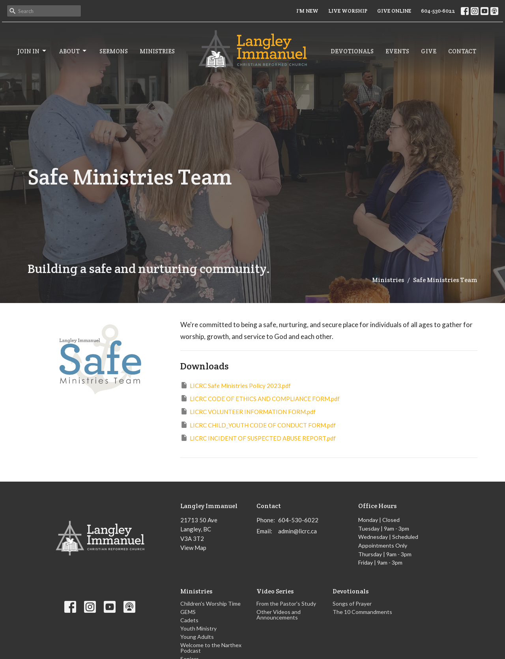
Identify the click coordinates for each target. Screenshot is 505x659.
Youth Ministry (198, 628)
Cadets (189, 620)
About (73, 51)
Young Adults (197, 636)
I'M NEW (307, 11)
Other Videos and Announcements (278, 614)
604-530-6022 (438, 11)
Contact (462, 51)
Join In (32, 51)
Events (397, 51)
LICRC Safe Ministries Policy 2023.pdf (235, 385)
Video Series (275, 591)
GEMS (188, 611)
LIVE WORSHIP (347, 11)
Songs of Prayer (352, 603)
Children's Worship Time (210, 603)
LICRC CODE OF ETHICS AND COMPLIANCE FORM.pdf (260, 398)
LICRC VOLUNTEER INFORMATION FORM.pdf (248, 411)
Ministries (157, 51)
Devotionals (352, 51)
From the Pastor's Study (286, 603)
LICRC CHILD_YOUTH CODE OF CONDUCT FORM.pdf (258, 425)
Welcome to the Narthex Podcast (210, 648)
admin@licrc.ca (297, 531)
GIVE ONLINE (394, 11)
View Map (193, 547)
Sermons (113, 51)
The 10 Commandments (362, 611)
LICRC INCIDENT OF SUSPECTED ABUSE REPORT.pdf (258, 438)
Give (428, 51)
